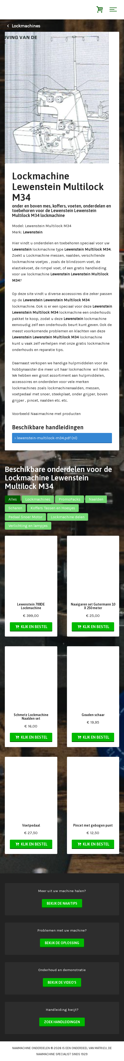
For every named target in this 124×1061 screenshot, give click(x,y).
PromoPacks (69, 499)
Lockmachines (22, 26)
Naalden (96, 499)
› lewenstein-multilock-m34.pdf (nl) (45, 438)
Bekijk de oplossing (62, 943)
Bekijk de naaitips (62, 903)
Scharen (15, 508)
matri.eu (101, 1048)
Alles (12, 499)
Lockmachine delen (68, 517)
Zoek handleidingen (62, 1022)
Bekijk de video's (62, 982)
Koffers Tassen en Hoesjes (53, 508)
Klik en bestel (31, 626)
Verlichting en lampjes (28, 525)
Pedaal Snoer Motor (25, 517)
